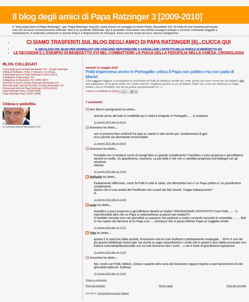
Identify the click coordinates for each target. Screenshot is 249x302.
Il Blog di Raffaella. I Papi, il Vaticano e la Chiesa (29, 71)
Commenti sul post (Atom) (113, 293)
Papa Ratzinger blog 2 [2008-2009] (22, 90)
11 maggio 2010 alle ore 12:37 (110, 227)
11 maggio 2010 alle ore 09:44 (110, 122)
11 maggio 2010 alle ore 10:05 (110, 199)
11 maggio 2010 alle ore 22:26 (110, 273)
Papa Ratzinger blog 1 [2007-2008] (22, 93)
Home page (166, 285)
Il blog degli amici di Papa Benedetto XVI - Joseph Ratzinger (35, 69)
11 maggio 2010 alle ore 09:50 (110, 143)
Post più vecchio (236, 285)
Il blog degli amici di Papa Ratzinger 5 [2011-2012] (30, 74)
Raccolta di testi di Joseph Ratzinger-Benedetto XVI (31, 82)
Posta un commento (96, 280)
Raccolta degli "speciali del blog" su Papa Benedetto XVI (33, 85)
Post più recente (95, 285)
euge (93, 205)
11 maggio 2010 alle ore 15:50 (110, 252)
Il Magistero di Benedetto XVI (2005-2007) (25, 80)
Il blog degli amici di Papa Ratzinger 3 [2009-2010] (107, 16)
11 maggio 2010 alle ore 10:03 (110, 171)
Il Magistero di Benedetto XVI (18, 77)
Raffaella (96, 176)
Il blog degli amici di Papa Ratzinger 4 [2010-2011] (30, 88)
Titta (93, 233)
